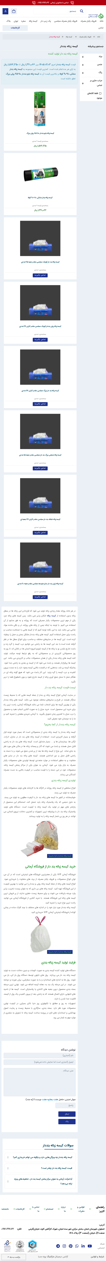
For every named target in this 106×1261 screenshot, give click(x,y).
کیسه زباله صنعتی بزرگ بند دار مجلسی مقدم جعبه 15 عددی (40, 455)
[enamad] (7, 1246)
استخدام (49, 1209)
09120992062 (53, 2)
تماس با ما (35, 1209)
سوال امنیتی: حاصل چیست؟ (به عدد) (51, 1099)
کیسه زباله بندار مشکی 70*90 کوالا (39, 197)
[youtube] (90, 1246)
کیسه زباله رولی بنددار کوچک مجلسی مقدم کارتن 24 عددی (40, 326)
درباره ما (63, 1209)
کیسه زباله (51, 616)
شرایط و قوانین (97, 1257)
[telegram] (58, 1246)
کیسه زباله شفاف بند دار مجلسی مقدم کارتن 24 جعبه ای (40, 519)
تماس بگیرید (39, 275)
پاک (66, 1121)
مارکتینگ (50, 1257)
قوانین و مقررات (80, 1209)
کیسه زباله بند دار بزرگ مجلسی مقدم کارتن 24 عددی (39, 390)
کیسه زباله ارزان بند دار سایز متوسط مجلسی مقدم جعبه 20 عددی (40, 583)
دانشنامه (5, 1209)
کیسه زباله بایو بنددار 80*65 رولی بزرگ (22, 74)
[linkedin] (83, 1246)
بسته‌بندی (44, 141)
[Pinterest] (71, 1246)
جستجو (82, 11)
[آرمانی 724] (95, 9)
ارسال (67, 1114)
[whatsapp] (77, 1246)
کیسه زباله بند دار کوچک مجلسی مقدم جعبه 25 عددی (39, 262)
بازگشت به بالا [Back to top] (13, 1257)
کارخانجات (20, 1209)
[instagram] (64, 1246)
